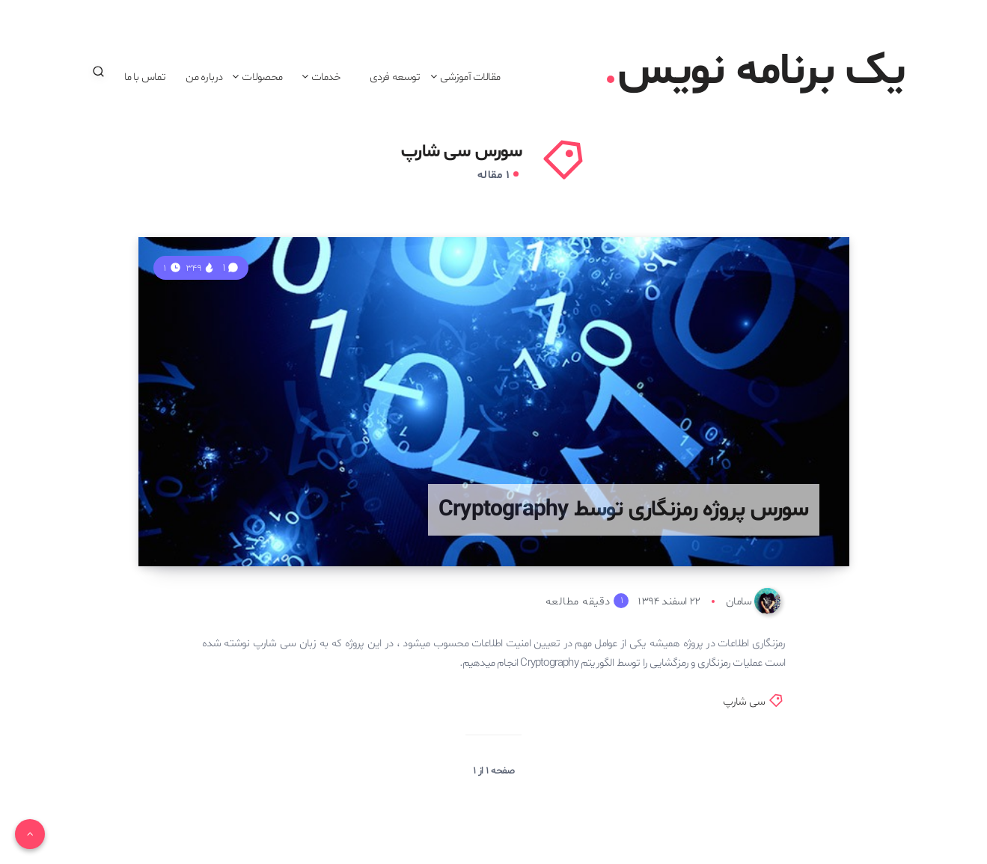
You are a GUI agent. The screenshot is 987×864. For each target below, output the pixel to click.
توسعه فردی (395, 77)
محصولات (262, 77)
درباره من (204, 77)
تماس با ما (145, 77)
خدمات (326, 77)
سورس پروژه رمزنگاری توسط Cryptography (623, 509)
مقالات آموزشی (470, 77)
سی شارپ (744, 702)
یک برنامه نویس (756, 72)
